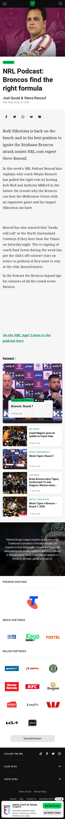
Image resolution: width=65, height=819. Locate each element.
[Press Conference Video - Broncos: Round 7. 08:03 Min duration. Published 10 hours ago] (32, 393)
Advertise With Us (47, 798)
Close (59, 799)
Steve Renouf (35, 97)
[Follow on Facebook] (47, 754)
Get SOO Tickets (52, 805)
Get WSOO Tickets (52, 812)
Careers (13, 798)
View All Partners (32, 738)
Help (21, 798)
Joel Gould (11, 97)
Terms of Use (25, 791)
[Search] (60, 4)
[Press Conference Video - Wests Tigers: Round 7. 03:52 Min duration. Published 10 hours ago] (32, 459)
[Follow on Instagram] (59, 754)
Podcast (8, 62)
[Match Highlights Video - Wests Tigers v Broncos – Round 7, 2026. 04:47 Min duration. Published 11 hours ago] (32, 507)
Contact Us (31, 798)
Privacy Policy (40, 791)
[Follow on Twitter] (53, 754)
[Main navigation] (5, 4)
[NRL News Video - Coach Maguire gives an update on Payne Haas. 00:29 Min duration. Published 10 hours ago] (32, 436)
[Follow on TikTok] (40, 754)
